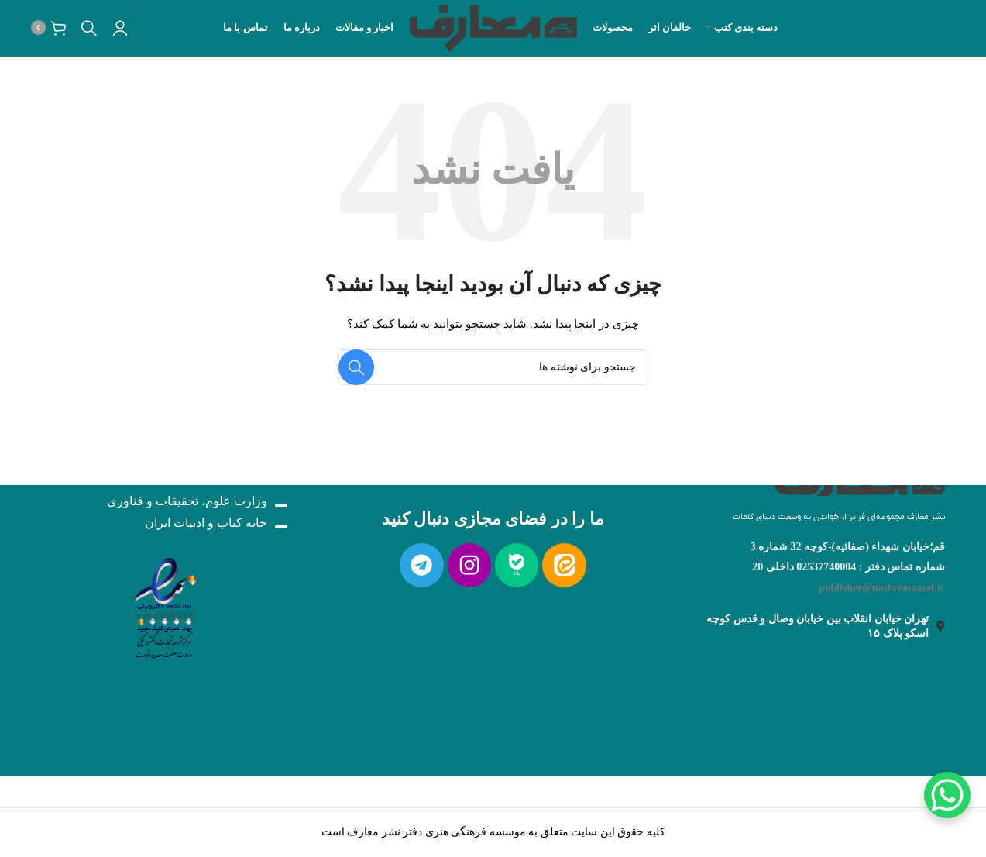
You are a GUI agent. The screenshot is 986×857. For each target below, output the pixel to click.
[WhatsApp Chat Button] (947, 795)
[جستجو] (89, 30)
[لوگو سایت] (493, 30)
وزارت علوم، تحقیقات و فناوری (187, 501)
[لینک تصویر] (164, 605)
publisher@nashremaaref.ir (880, 588)
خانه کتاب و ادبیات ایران (206, 522)
